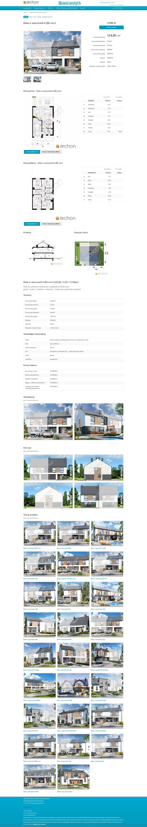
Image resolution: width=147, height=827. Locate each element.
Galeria (39, 17)
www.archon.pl (27, 810)
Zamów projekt (111, 27)
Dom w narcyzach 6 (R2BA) (31, 700)
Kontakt (82, 8)
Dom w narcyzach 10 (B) (98, 700)
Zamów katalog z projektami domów (66, 8)
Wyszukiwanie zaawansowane (117, 5)
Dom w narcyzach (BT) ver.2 (32, 548)
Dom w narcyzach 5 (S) (64, 761)
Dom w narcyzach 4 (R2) (64, 791)
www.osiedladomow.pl (29, 813)
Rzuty (31, 17)
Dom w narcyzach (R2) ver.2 (32, 761)
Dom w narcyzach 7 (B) (98, 609)
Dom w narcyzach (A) (63, 609)
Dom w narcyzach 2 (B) (30, 578)
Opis (34, 17)
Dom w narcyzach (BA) (64, 548)
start (25, 12)
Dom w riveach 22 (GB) (64, 670)
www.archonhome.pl (29, 815)
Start (25, 17)
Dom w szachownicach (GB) (99, 670)
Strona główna (27, 8)
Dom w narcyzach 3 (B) (30, 639)
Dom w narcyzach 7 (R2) (98, 548)
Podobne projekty (47, 17)
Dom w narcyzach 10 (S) (30, 731)
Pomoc (50, 8)
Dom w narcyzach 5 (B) (30, 609)
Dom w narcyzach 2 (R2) (30, 791)
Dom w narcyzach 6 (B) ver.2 (38, 12)
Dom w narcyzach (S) (97, 761)
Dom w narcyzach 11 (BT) (31, 670)
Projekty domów (39, 8)
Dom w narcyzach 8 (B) (64, 639)
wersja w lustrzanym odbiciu (51, 152)
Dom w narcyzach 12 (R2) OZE (66, 731)
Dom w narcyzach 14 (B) (64, 700)
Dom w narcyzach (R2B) (98, 731)
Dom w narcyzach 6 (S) (98, 639)
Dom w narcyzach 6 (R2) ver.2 (66, 578)
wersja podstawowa (32, 152)
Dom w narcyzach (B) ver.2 (99, 578)
